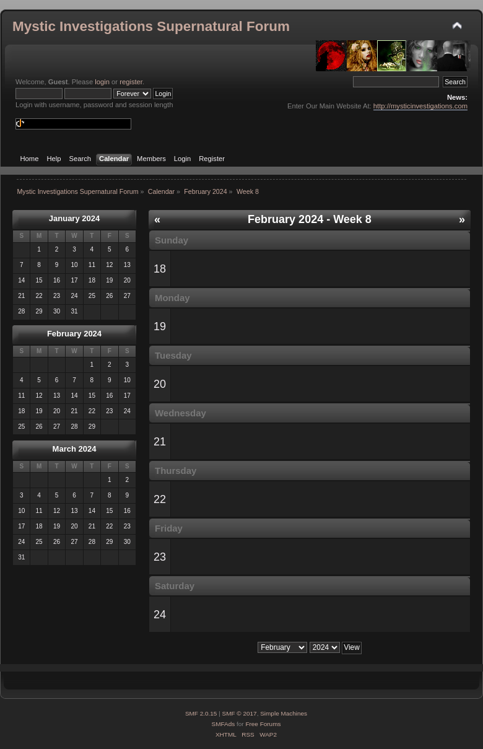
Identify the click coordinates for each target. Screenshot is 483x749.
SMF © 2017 (239, 713)
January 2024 (74, 218)
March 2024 (75, 448)
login (102, 81)
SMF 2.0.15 (201, 713)
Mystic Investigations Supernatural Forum (151, 26)
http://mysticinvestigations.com (420, 106)
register (131, 81)
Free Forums (263, 724)
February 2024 (74, 333)
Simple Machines (283, 713)
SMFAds (223, 724)
